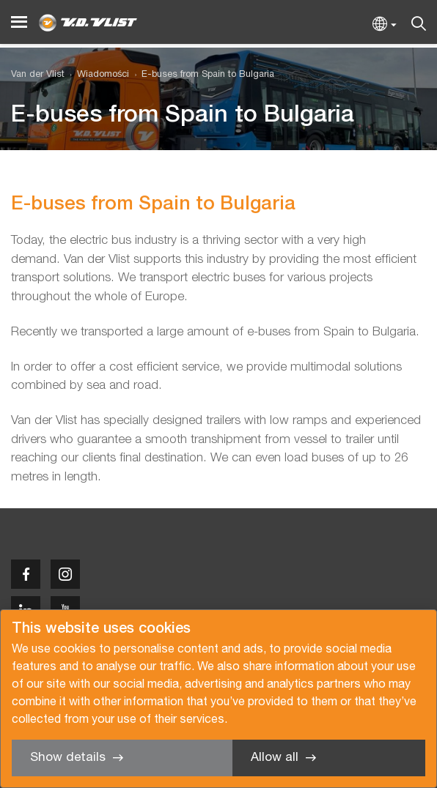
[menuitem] (97, 75)
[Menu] (19, 22)
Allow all (274, 757)
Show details (68, 757)
